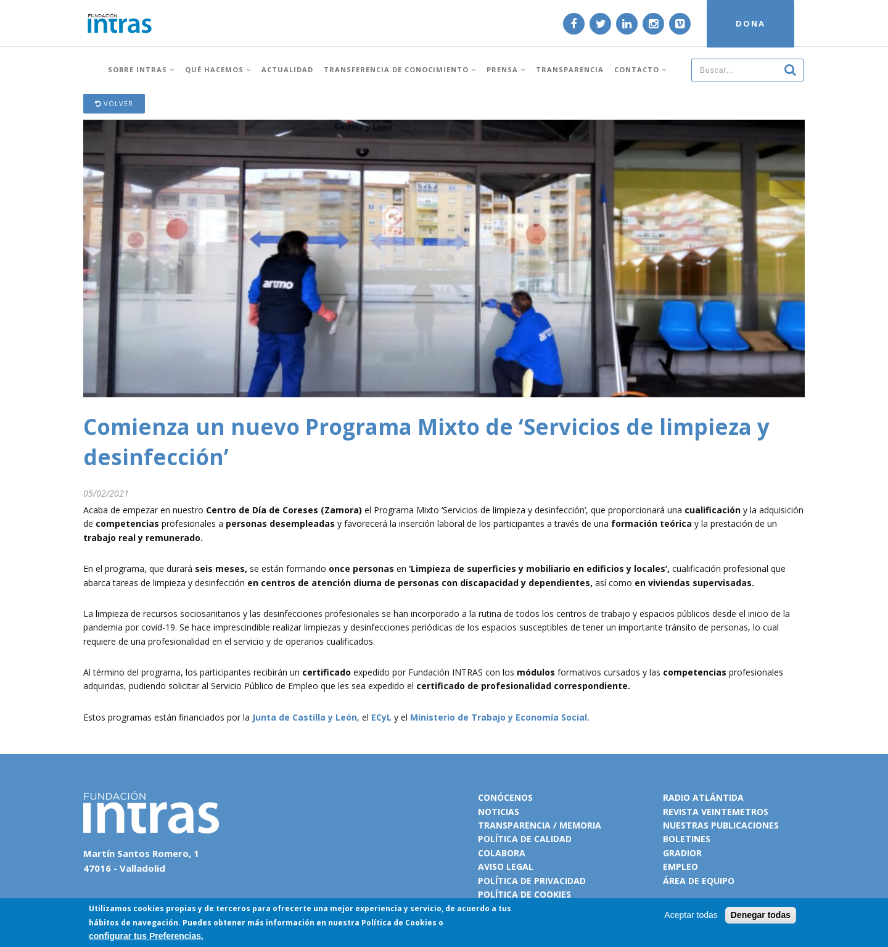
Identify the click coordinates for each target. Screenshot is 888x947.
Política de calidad (525, 839)
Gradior (682, 853)
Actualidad (287, 69)
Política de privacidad (532, 881)
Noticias (498, 811)
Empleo (680, 866)
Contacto (640, 69)
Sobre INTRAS (141, 69)
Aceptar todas (690, 915)
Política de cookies (524, 894)
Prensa (506, 69)
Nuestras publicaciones (721, 825)
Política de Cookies (399, 922)
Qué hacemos (218, 69)
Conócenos (505, 797)
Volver (114, 103)
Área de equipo (698, 881)
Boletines (686, 839)
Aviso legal (505, 866)
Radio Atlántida (703, 797)
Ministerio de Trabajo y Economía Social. (500, 717)
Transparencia (570, 69)
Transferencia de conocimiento (400, 69)
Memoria (580, 825)
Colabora (501, 853)
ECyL (381, 717)
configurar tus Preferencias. (146, 936)
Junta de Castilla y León (304, 717)
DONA (750, 23)
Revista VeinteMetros (715, 811)
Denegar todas (761, 915)
